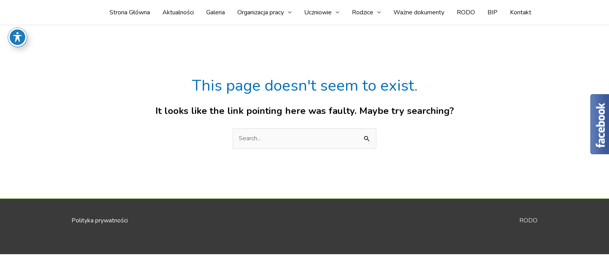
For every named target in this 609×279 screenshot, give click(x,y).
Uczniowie (318, 12)
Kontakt (520, 12)
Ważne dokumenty (418, 12)
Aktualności (178, 12)
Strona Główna (130, 12)
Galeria (215, 12)
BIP (492, 12)
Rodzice (362, 12)
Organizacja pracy (260, 12)
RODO (466, 12)
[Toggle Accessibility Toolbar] (17, 21)
